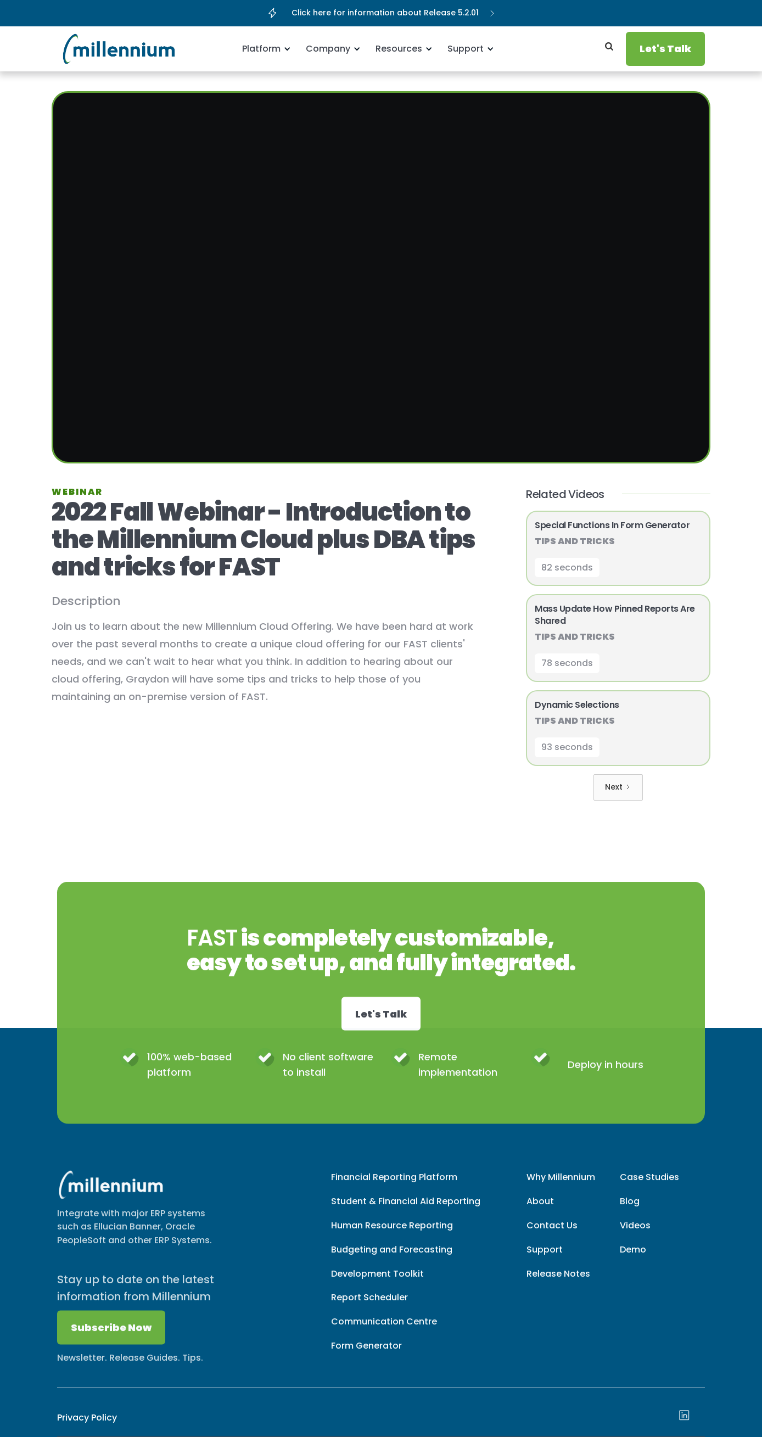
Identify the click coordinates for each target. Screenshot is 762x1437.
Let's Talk (665, 48)
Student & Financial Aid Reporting (405, 1210)
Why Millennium (560, 1186)
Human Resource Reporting (392, 1234)
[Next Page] (618, 787)
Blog (630, 1210)
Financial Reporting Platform (394, 1186)
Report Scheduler (369, 1306)
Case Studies (649, 1186)
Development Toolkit (377, 1282)
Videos (635, 1234)
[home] (98, 49)
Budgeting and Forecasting (391, 1258)
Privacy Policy (87, 1417)
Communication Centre (384, 1330)
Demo (633, 1258)
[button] (265, 49)
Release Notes (558, 1282)
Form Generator (366, 1355)
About (540, 1210)
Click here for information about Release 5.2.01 (385, 12)
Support (544, 1258)
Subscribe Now (111, 1337)
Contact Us (552, 1234)
